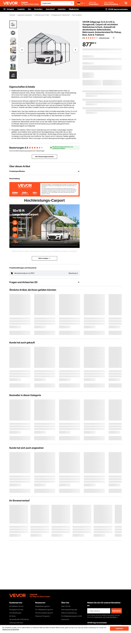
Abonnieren (116, 611)
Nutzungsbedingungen (69, 609)
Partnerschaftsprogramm (44, 613)
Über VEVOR (65, 606)
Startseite (12, 15)
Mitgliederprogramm (42, 606)
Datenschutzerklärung (69, 613)
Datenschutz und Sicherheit (10, 629)
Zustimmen (119, 628)
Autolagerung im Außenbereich (60, 15)
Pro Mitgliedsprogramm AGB (71, 616)
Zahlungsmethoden (16, 623)
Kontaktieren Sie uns (16, 606)
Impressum (65, 619)
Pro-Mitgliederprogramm (44, 609)
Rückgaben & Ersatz (16, 609)
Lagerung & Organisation (24, 15)
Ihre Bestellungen (15, 613)
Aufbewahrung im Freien (42, 15)
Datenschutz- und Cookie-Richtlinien (105, 617)
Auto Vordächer (77, 15)
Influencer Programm (42, 616)
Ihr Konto (12, 616)
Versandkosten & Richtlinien (19, 619)
